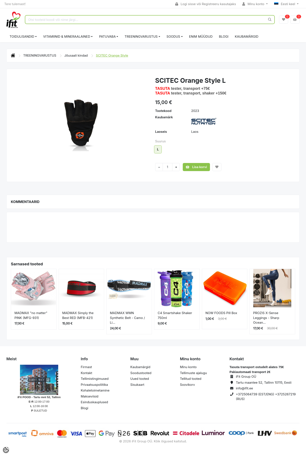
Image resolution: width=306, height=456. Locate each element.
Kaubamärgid (246, 36)
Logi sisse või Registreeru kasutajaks (205, 4)
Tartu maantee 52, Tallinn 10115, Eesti (264, 382)
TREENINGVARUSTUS (141, 36)
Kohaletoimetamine (95, 390)
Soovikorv (187, 385)
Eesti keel (285, 4)
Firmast (86, 367)
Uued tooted (139, 379)
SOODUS (173, 36)
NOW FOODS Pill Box (221, 313)
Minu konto (253, 4)
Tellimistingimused (95, 379)
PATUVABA (107, 36)
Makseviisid (89, 396)
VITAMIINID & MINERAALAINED (66, 36)
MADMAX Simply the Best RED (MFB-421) (78, 315)
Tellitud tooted (190, 379)
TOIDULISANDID (22, 36)
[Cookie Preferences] (6, 450)
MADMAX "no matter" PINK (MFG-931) (30, 315)
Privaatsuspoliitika (94, 385)
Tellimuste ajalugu (193, 373)
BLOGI (223, 36)
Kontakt (86, 373)
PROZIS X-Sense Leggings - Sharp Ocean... (266, 317)
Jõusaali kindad (76, 55)
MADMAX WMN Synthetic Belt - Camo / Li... (127, 317)
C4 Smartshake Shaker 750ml (175, 315)
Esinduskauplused (94, 402)
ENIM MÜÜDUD (201, 36)
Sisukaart (137, 385)
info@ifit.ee (244, 388)
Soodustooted (140, 373)
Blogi (84, 408)
